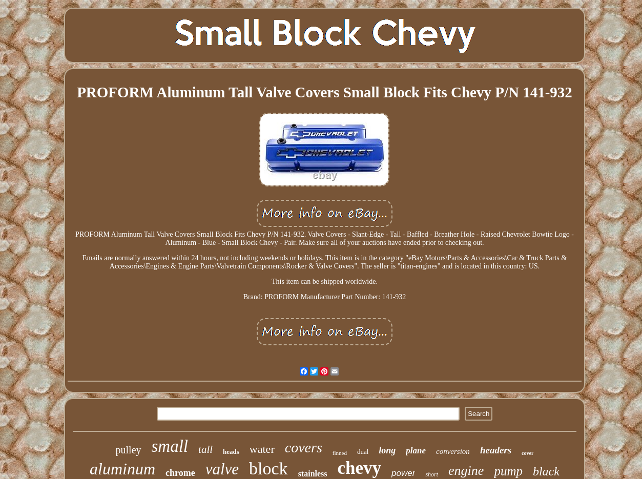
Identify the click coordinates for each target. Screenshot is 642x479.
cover (527, 453)
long (387, 450)
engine (466, 470)
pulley (128, 449)
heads (231, 451)
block (268, 468)
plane (416, 450)
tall (205, 449)
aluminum (122, 469)
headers (495, 450)
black (546, 471)
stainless (312, 473)
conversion (453, 451)
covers (303, 447)
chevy (360, 468)
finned (340, 453)
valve (222, 469)
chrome (180, 473)
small (170, 446)
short (431, 474)
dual (362, 451)
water (262, 449)
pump (508, 471)
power (403, 473)
